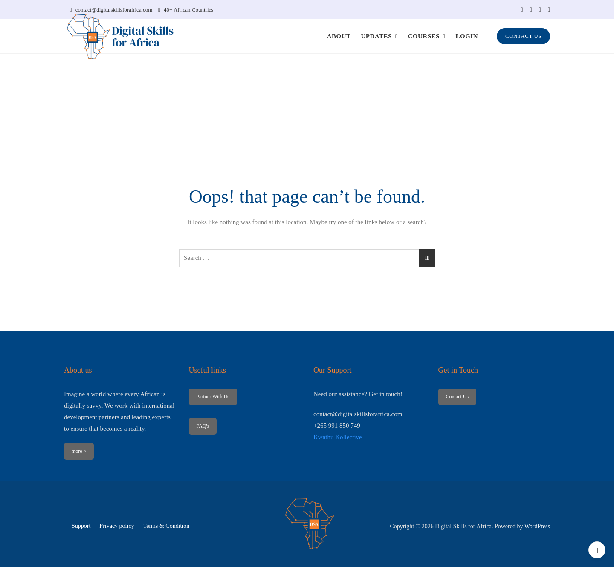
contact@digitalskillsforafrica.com (111, 9)
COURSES (424, 36)
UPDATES (376, 36)
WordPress (537, 526)
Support (81, 526)
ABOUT (339, 36)
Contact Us (457, 397)
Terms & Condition (166, 526)
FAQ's (202, 426)
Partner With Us (212, 397)
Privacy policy (116, 526)
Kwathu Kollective (337, 437)
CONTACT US (523, 36)
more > (79, 451)
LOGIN (467, 36)
